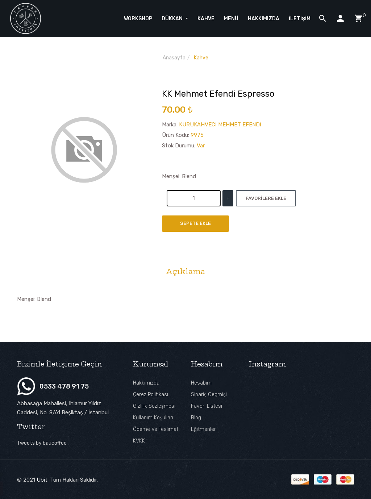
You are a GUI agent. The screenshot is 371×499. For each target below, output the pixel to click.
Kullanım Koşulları (153, 418)
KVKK (139, 441)
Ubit (42, 479)
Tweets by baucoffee (42, 443)
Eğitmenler (203, 429)
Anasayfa (174, 58)
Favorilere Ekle (266, 198)
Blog (196, 418)
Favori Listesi (206, 406)
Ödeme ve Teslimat (155, 429)
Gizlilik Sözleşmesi (154, 406)
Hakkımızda (146, 383)
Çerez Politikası (150, 394)
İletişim (299, 17)
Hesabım (201, 383)
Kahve (201, 58)
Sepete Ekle (195, 223)
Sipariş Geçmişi (209, 394)
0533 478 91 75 (64, 386)
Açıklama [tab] (185, 271)
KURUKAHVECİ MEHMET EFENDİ (220, 124)
